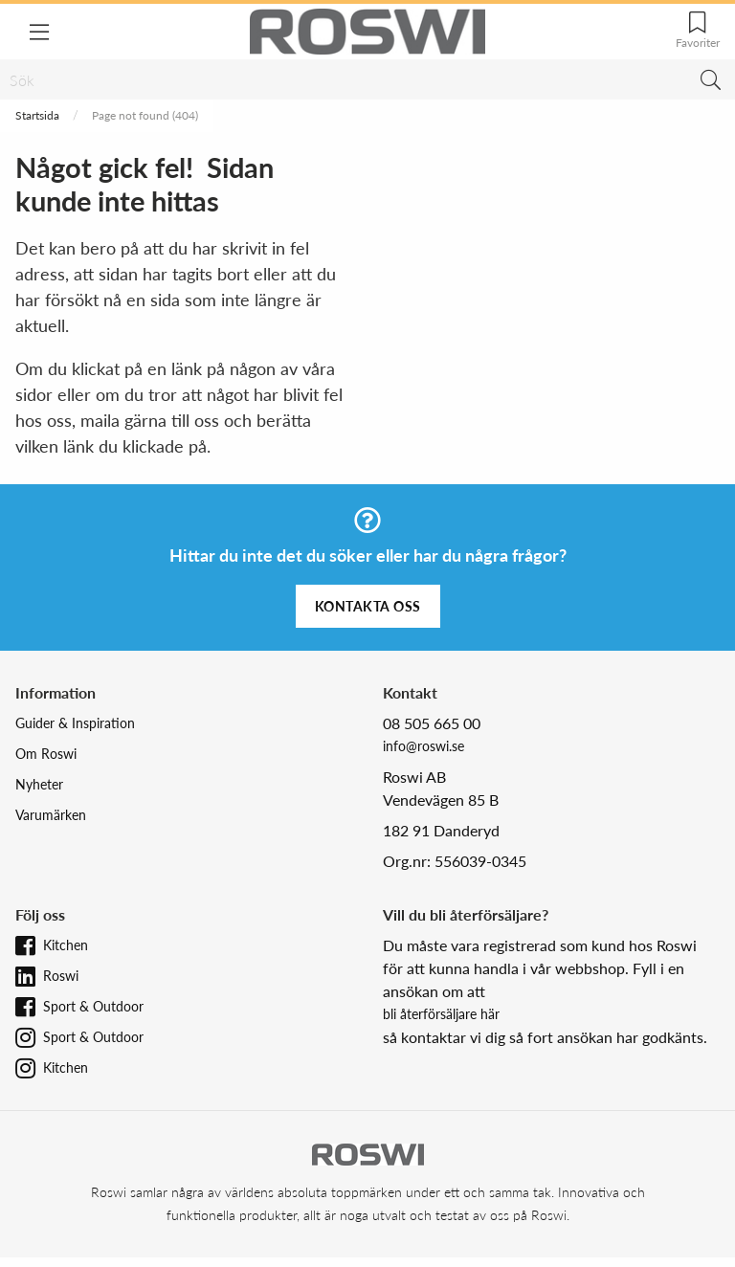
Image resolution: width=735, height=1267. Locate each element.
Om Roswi (46, 753)
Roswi (60, 975)
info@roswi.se (423, 746)
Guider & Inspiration (75, 723)
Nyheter (39, 784)
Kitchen (65, 945)
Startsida (37, 115)
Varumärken (50, 815)
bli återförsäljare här (441, 1014)
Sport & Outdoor (93, 1006)
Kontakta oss (368, 606)
